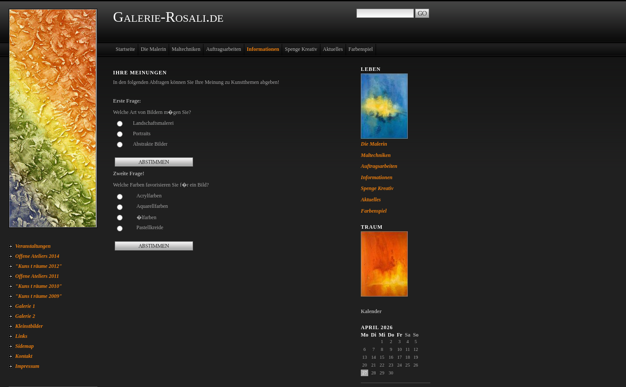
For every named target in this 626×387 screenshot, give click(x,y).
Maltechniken (186, 49)
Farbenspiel (361, 49)
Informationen (263, 49)
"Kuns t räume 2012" (38, 266)
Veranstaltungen (32, 246)
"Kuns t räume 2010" (38, 286)
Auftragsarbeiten (223, 49)
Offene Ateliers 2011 (37, 276)
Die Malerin (153, 49)
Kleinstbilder (29, 326)
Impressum (27, 366)
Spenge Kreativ (301, 49)
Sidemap (24, 346)
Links (21, 336)
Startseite (125, 49)
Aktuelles (333, 49)
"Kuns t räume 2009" (38, 296)
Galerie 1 (25, 306)
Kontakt (23, 356)
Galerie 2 (25, 316)
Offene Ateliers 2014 (37, 256)
